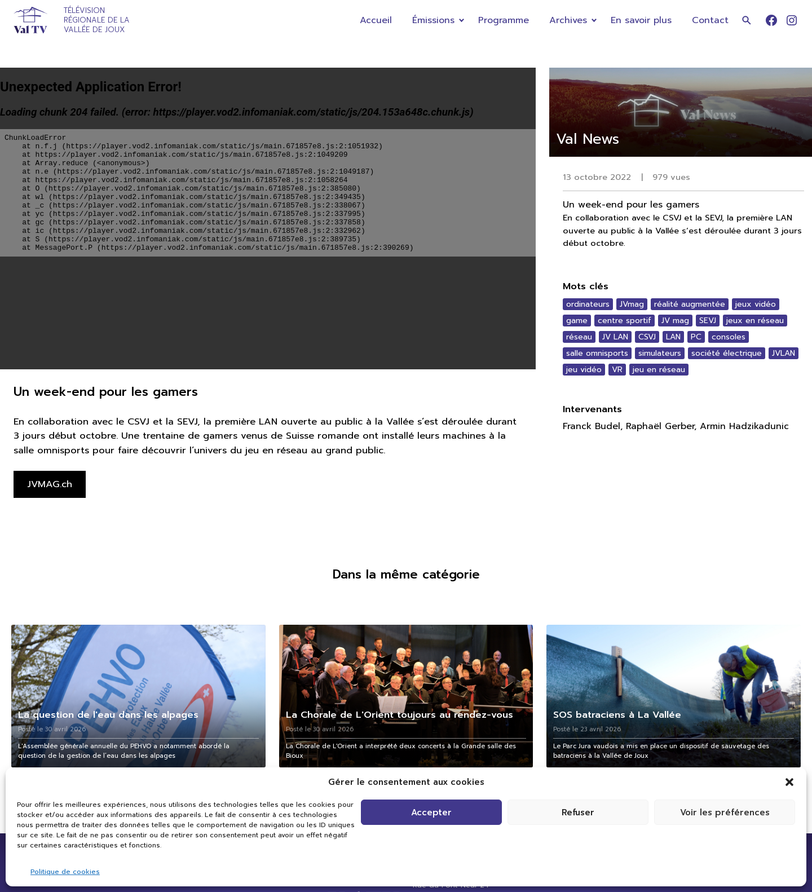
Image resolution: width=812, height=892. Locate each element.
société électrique (726, 353)
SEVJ (707, 320)
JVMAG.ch (49, 484)
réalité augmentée (689, 304)
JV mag (675, 320)
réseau (579, 337)
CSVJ (647, 337)
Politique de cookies (65, 872)
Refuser (578, 812)
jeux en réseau (755, 320)
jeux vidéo (755, 304)
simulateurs (659, 353)
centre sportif (624, 320)
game (577, 320)
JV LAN (615, 337)
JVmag (632, 304)
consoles (728, 337)
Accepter (431, 812)
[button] (789, 782)
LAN (673, 337)
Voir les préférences (725, 812)
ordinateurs (588, 304)
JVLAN (783, 353)
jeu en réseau (659, 370)
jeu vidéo (584, 370)
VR (617, 370)
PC (696, 337)
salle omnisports (597, 353)
